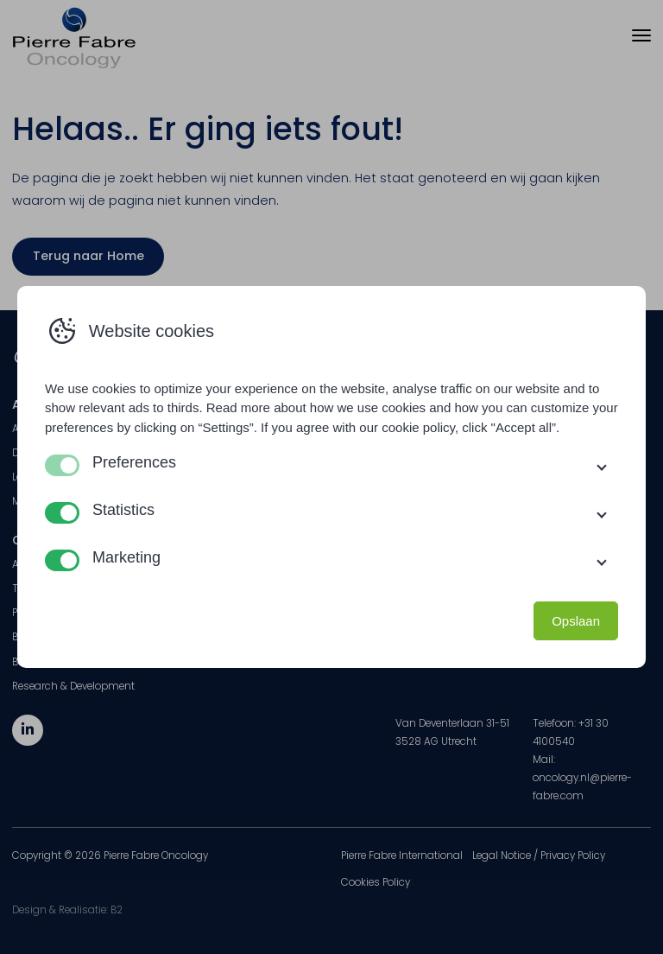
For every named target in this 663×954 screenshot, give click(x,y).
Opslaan (576, 621)
